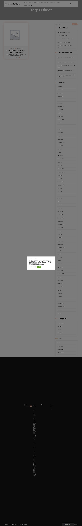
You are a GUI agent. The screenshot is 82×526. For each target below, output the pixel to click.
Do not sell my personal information (36, 264)
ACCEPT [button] (38, 266)
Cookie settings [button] (33, 266)
